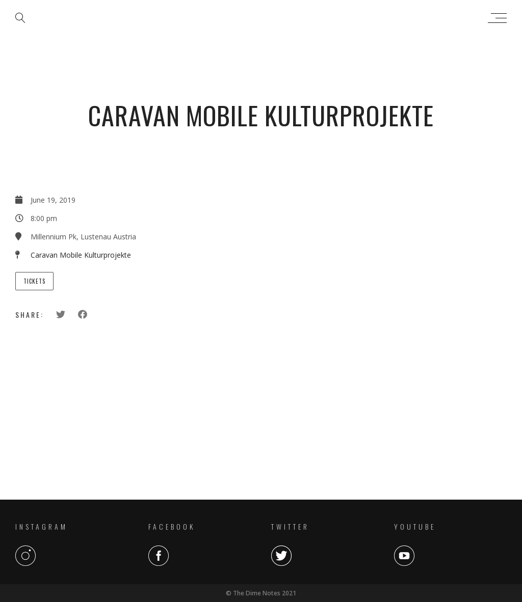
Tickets (34, 281)
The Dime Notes (258, 17)
